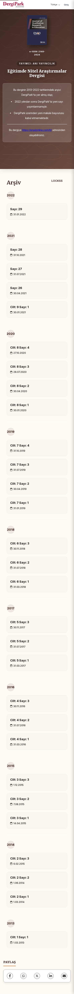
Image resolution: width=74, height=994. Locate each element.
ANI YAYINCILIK (44, 63)
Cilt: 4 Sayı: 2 (19, 720)
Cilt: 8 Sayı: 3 (19, 366)
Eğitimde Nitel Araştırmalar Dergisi (37, 73)
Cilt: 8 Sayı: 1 (19, 405)
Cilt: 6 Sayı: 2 (19, 562)
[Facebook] (10, 976)
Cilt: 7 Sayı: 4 (19, 445)
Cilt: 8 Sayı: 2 (19, 386)
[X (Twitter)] (37, 976)
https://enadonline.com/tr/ (37, 130)
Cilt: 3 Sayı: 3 (19, 779)
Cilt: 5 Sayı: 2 (19, 641)
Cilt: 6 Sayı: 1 (19, 581)
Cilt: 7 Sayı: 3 (19, 464)
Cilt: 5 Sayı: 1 (19, 660)
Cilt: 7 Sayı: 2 (19, 483)
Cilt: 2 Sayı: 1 (19, 896)
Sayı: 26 (16, 288)
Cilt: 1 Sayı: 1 (19, 937)
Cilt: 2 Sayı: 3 (19, 858)
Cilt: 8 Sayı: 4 (19, 347)
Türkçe (55, 4)
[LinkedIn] (51, 976)
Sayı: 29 (16, 209)
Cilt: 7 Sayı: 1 (19, 502)
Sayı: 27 (16, 269)
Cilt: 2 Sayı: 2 (19, 877)
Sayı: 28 (16, 249)
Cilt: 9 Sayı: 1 (19, 307)
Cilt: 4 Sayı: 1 (19, 739)
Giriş (66, 4)
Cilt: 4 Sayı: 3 (19, 701)
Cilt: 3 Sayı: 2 (19, 799)
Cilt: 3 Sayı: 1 (19, 818)
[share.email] (64, 976)
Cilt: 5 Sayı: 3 (19, 622)
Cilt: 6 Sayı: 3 (19, 543)
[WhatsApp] (23, 976)
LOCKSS (57, 180)
